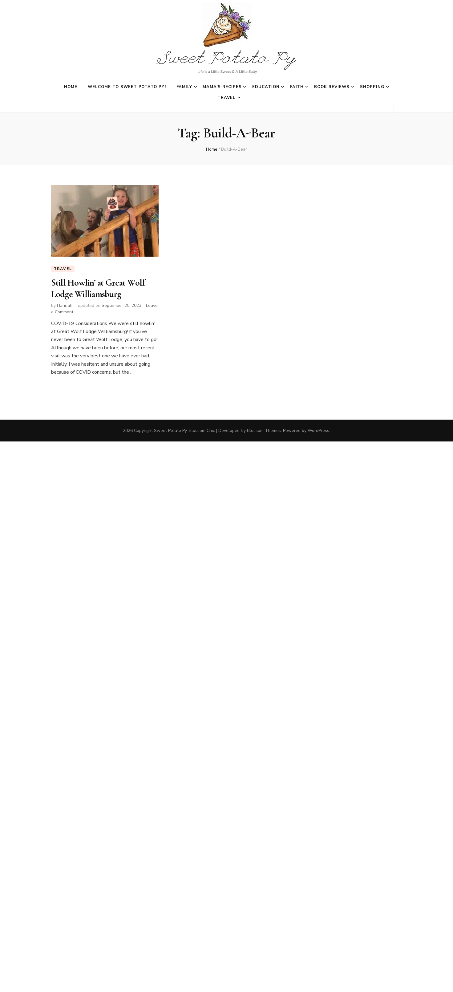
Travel (226, 97)
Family (184, 87)
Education (266, 87)
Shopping (372, 87)
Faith (297, 87)
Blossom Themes (264, 430)
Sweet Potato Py (170, 430)
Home (70, 87)
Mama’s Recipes (222, 87)
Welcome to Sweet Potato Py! (127, 87)
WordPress (318, 430)
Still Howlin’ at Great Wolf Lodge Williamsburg (98, 288)
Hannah (64, 305)
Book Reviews (332, 87)
